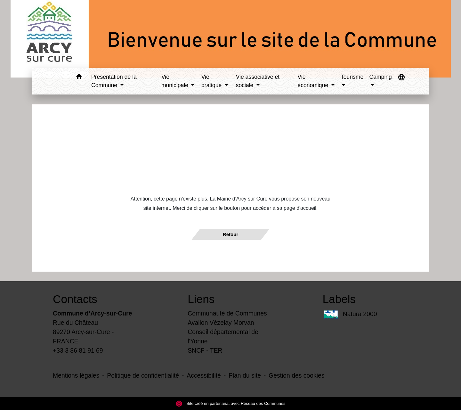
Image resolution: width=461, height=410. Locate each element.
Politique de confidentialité (143, 375)
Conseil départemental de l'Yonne (223, 336)
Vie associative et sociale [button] (258, 81)
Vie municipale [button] (175, 81)
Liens (201, 299)
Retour (230, 234)
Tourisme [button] (352, 77)
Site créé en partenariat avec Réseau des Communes (231, 403)
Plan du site (245, 375)
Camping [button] (380, 77)
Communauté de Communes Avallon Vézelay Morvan (227, 318)
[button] (78, 77)
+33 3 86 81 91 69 (78, 350)
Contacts (75, 299)
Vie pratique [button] (212, 81)
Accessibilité (204, 375)
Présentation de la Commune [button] (114, 81)
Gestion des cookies (296, 375)
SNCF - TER (205, 350)
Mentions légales (76, 375)
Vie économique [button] (313, 81)
